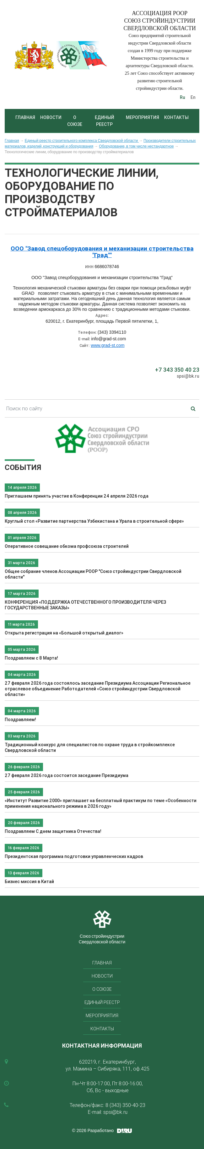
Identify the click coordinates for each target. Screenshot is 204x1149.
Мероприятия (142, 117)
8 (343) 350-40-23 (125, 1105)
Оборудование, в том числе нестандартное (136, 146)
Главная (25, 117)
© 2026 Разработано (93, 1130)
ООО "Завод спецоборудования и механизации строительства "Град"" (102, 252)
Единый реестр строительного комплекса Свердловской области (82, 140)
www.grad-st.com (107, 345)
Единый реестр (104, 121)
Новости (51, 117)
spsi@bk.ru (188, 376)
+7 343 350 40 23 (177, 369)
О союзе (74, 121)
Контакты (176, 117)
